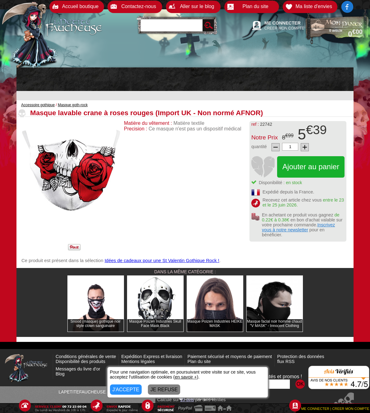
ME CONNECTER (282, 22)
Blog (60, 373)
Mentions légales (138, 361)
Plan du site (199, 361)
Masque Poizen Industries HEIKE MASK (214, 323)
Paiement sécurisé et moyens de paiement (229, 356)
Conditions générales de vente (86, 356)
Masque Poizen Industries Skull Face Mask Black (155, 323)
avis (187, 399)
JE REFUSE (164, 389)
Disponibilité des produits (80, 361)
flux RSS (286, 361)
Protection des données (300, 356)
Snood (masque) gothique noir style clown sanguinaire (96, 323)
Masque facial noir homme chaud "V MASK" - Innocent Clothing (274, 323)
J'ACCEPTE (125, 389)
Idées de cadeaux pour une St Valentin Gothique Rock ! (162, 260)
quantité (259, 146)
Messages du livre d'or (78, 368)
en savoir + (186, 376)
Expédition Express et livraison (151, 356)
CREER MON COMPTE (284, 28)
